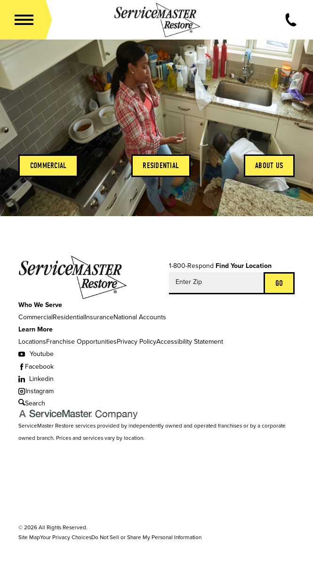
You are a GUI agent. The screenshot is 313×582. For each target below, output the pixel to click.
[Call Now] (290, 19)
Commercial (48, 165)
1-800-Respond (191, 266)
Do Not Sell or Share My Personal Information (146, 537)
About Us (269, 165)
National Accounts (139, 317)
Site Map (29, 537)
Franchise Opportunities (81, 342)
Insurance (99, 317)
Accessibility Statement (189, 342)
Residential (161, 165)
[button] (24, 20)
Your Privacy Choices (65, 537)
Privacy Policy (136, 342)
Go (279, 283)
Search (31, 403)
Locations (32, 342)
